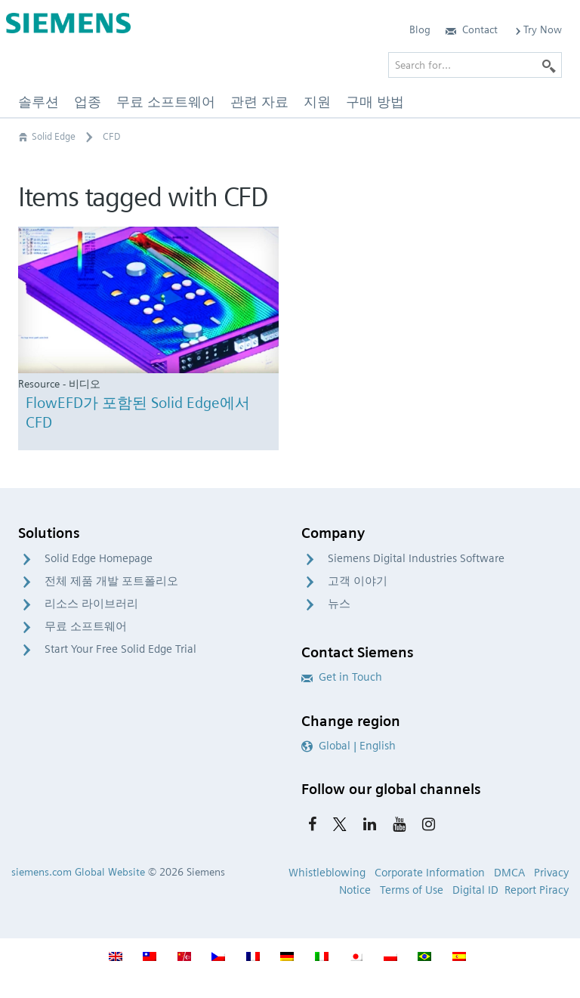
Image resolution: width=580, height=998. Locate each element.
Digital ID (475, 890)
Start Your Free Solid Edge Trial (120, 649)
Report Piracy (536, 890)
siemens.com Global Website (78, 872)
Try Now (537, 29)
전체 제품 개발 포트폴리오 (111, 581)
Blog (419, 29)
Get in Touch (341, 677)
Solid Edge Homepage (99, 558)
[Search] (549, 65)
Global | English (348, 745)
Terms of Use (411, 890)
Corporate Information (430, 872)
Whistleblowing (327, 872)
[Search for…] (475, 65)
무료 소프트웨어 (86, 626)
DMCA (509, 872)
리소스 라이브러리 (91, 603)
